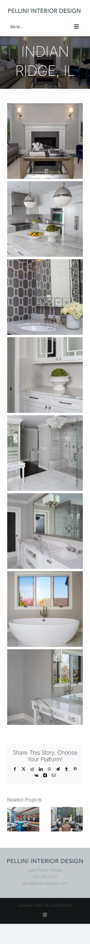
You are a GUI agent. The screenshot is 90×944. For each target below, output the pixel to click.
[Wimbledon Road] (23, 809)
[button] (10, 819)
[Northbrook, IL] (67, 809)
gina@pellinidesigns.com (45, 883)
